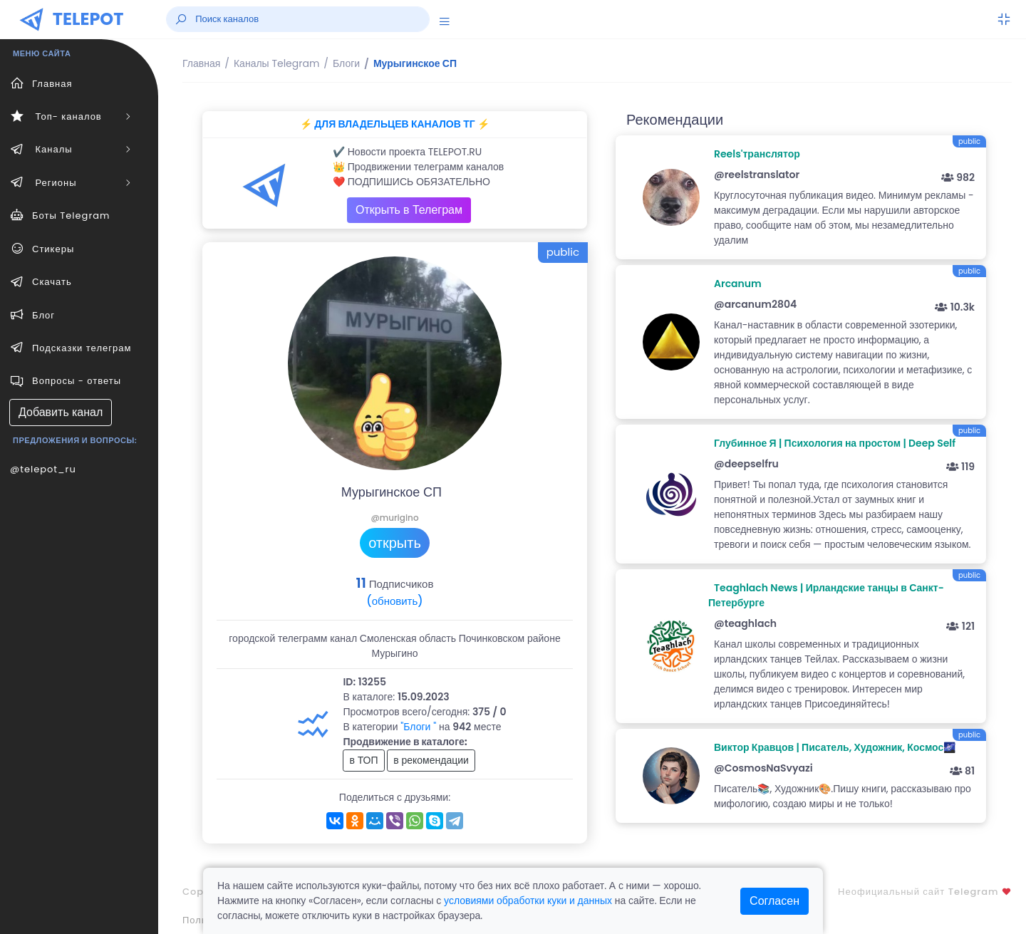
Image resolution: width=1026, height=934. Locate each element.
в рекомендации (431, 760)
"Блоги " (418, 727)
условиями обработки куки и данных (528, 900)
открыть (394, 543)
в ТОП (363, 760)
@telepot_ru (43, 469)
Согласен (774, 901)
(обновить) (394, 600)
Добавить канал (61, 412)
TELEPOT (88, 19)
